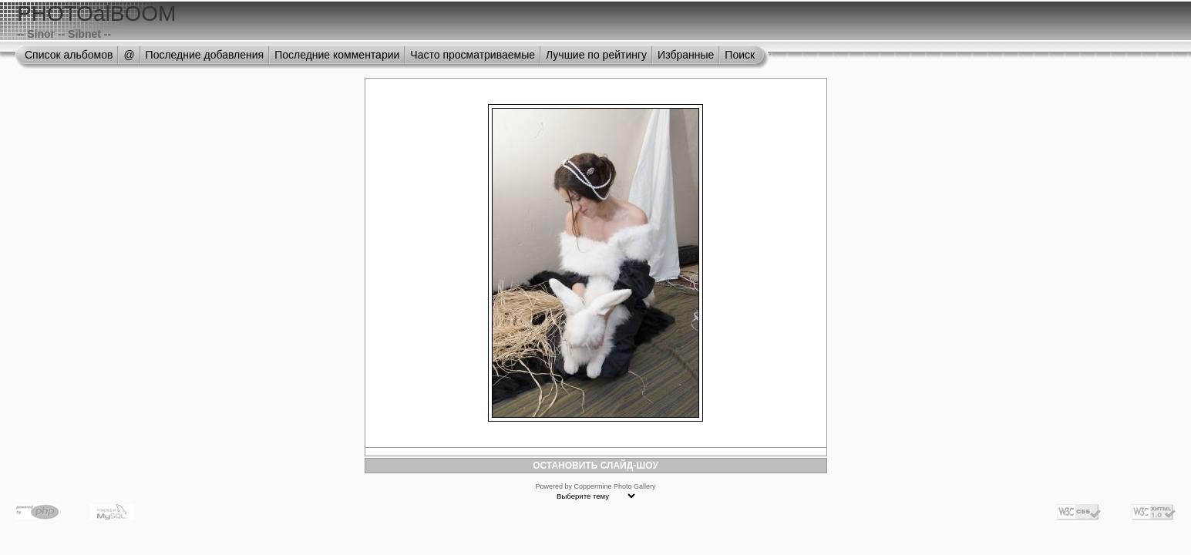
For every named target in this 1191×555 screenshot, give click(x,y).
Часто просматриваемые (472, 55)
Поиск (740, 55)
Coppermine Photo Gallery (614, 486)
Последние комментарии (336, 55)
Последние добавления (205, 55)
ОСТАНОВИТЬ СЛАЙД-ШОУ (595, 465)
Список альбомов (69, 55)
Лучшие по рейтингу (596, 55)
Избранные (686, 55)
